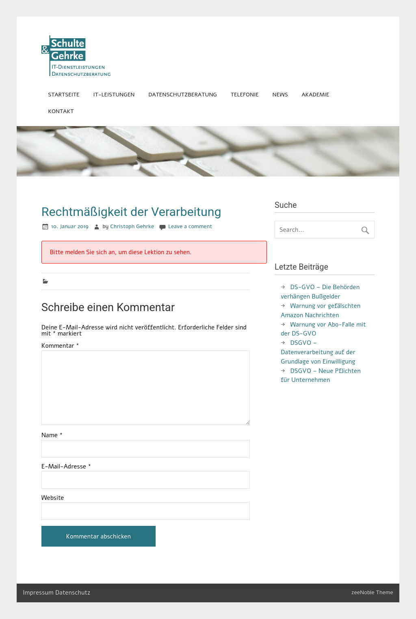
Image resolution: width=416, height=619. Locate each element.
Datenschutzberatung (182, 94)
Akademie (315, 94)
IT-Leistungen (113, 94)
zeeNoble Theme (372, 592)
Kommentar (60, 346)
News (280, 94)
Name (52, 435)
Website (52, 498)
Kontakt (61, 111)
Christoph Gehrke (132, 226)
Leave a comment (190, 226)
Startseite (63, 94)
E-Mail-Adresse (66, 467)
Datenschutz (72, 592)
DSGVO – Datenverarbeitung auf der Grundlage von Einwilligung (318, 352)
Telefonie (245, 94)
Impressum (38, 592)
